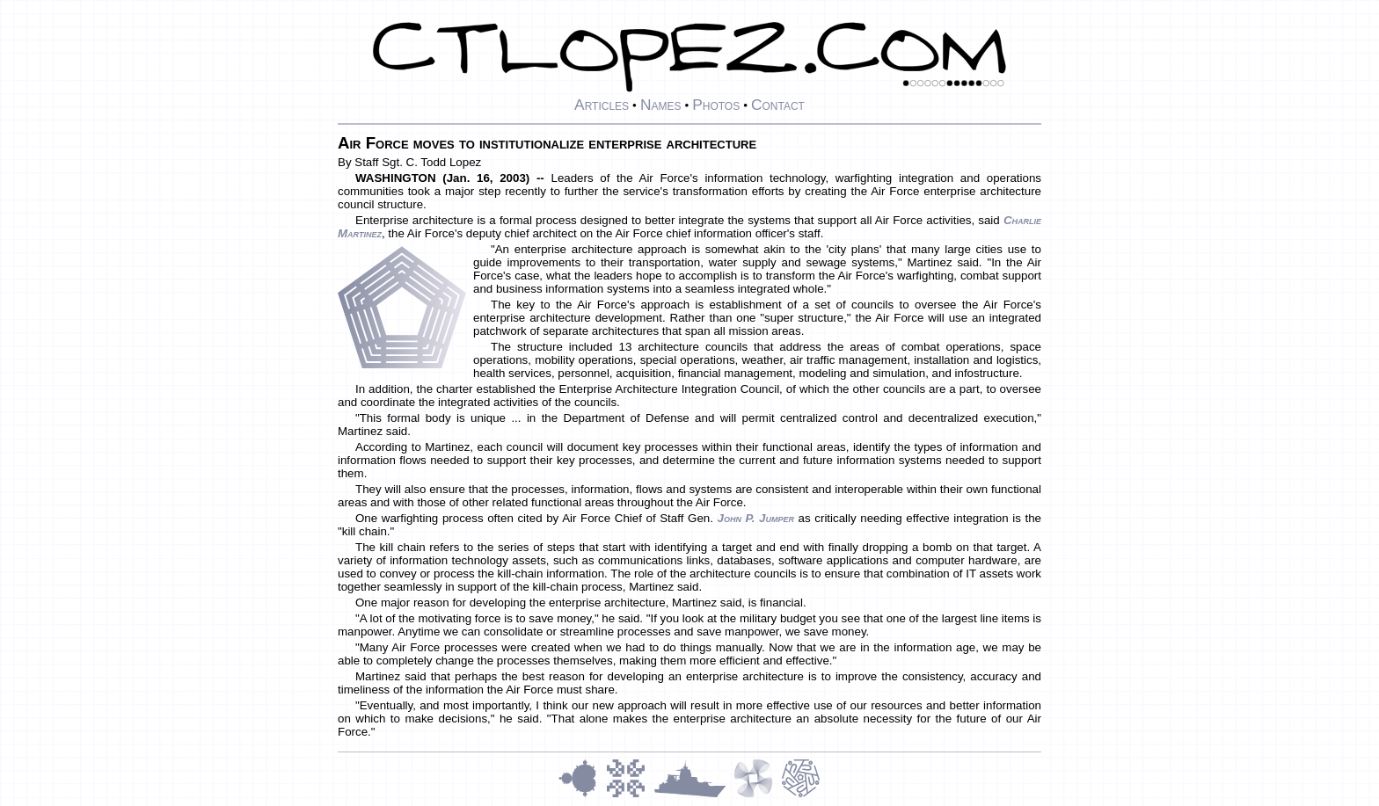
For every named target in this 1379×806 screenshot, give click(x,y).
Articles (601, 104)
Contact (778, 104)
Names (661, 104)
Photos (716, 104)
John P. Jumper (756, 518)
